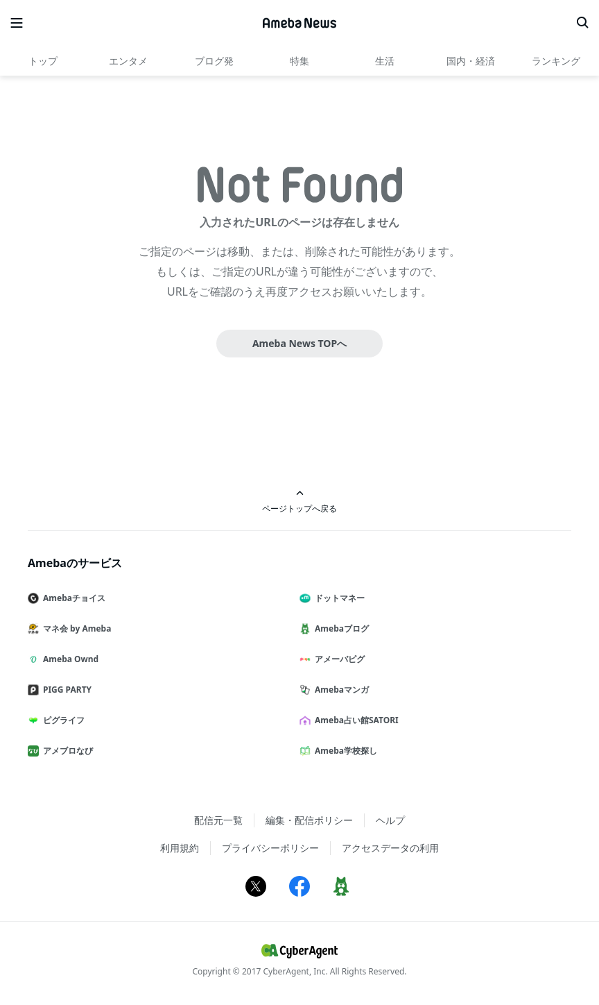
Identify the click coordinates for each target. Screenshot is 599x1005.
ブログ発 (214, 60)
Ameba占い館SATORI (355, 720)
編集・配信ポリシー (309, 820)
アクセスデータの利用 (390, 847)
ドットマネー (338, 598)
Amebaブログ (340, 628)
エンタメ (128, 60)
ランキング (556, 60)
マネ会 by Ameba (75, 628)
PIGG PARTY (65, 689)
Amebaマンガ (340, 689)
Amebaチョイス (72, 598)
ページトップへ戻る (299, 501)
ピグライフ (62, 720)
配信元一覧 (218, 820)
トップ (43, 60)
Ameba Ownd (69, 659)
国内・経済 (470, 60)
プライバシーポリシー (270, 847)
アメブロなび (66, 751)
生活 (384, 60)
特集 (299, 60)
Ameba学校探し (344, 751)
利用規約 (179, 847)
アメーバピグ (338, 659)
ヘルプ (390, 820)
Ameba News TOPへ (299, 343)
